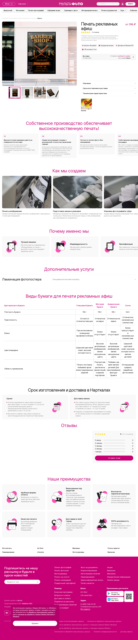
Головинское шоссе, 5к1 (91, 607)
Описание (109, 83)
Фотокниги (20, 10)
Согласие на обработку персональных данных (104, 621)
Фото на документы (89, 567)
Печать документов (109, 10)
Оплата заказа (113, 580)
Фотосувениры (78, 552)
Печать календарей (62, 580)
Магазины (76, 548)
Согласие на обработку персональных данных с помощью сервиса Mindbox (82, 628)
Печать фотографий (36, 10)
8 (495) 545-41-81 (88, 604)
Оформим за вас (53, 10)
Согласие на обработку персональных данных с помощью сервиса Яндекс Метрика (85, 625)
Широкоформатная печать (92, 580)
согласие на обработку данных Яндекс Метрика (36, 614)
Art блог (40, 548)
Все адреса (85, 609)
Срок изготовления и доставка (109, 88)
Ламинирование (8, 552)
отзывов (95, 32)
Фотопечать (7, 548)
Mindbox (16, 616)
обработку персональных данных (41, 612)
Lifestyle (40, 552)
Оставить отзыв (114, 458)
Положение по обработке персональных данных (72, 632)
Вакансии (111, 552)
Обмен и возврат (61, 608)
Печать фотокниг (61, 570)
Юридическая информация (118, 577)
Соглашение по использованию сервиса (69, 621)
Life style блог (86, 595)
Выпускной (8, 10)
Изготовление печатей (90, 574)
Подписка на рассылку (64, 601)
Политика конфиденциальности (105, 632)
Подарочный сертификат (65, 583)
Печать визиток (114, 548)
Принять (35, 623)
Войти (130, 4)
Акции (110, 567)
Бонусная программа (63, 592)
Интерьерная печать (89, 10)
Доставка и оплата (62, 598)
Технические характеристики (109, 93)
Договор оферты (126, 632)
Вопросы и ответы (62, 595)
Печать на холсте (61, 577)
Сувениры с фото (71, 10)
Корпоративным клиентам (65, 605)
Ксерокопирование (89, 570)
